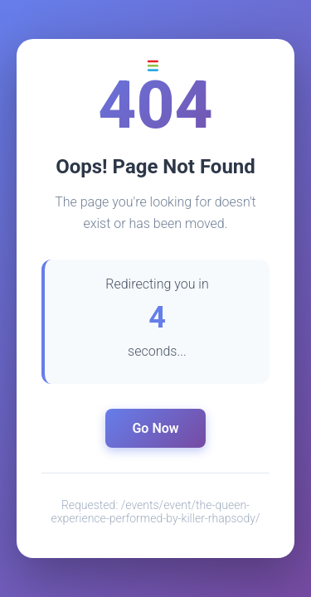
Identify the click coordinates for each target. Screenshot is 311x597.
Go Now (155, 428)
